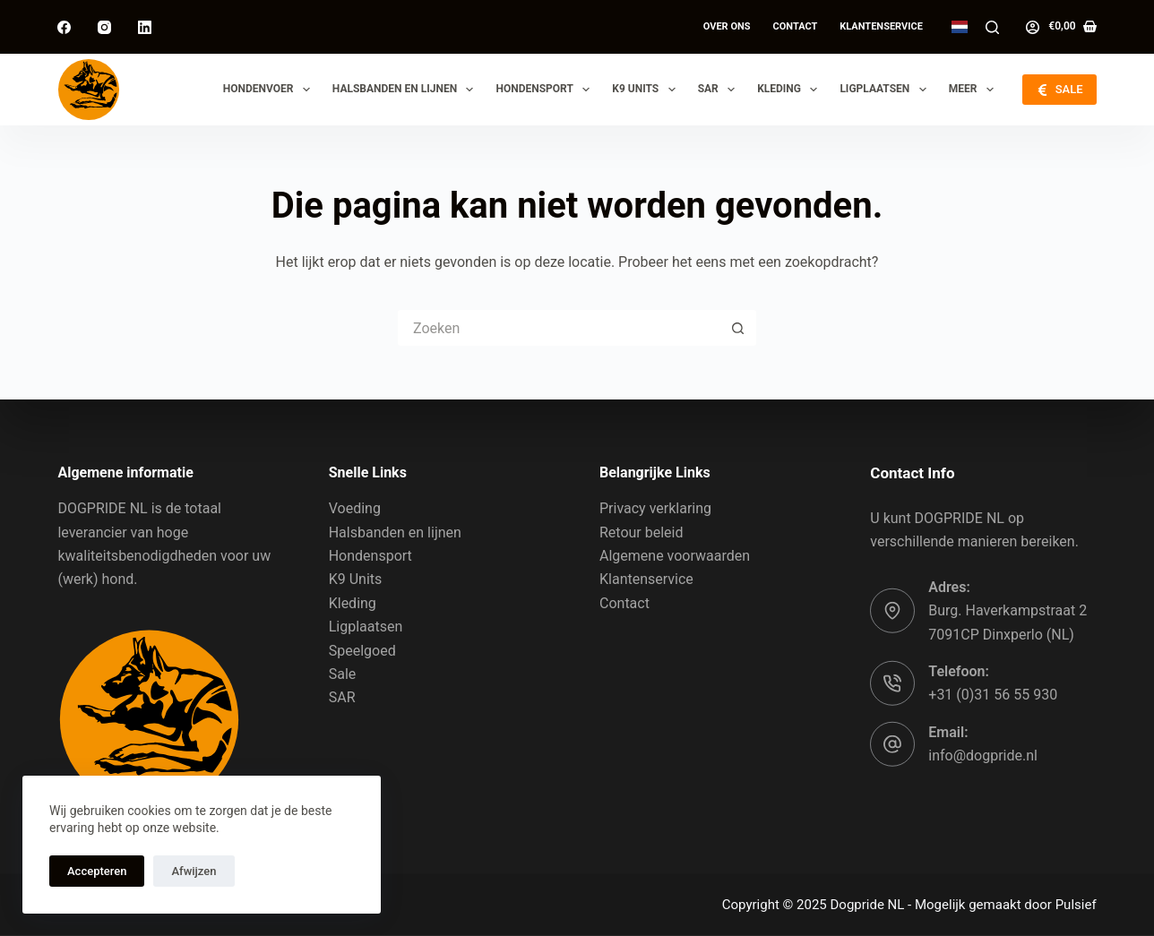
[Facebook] (64, 27)
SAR (720, 89)
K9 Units (647, 89)
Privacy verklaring (655, 508)
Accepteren (96, 871)
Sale (343, 674)
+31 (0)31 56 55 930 (992, 694)
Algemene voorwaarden (674, 555)
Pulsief (1076, 905)
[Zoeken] (992, 27)
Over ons (727, 26)
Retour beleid (641, 531)
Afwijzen (193, 871)
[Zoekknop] (738, 328)
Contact (795, 26)
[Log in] (1032, 27)
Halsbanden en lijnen (406, 89)
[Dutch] (960, 27)
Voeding (355, 508)
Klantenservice (881, 26)
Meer (975, 89)
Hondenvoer (270, 89)
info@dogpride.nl (983, 755)
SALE (1059, 89)
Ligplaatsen (886, 89)
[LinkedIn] (144, 27)
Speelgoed (362, 649)
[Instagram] (104, 27)
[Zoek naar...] (559, 328)
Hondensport (546, 89)
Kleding (790, 89)
